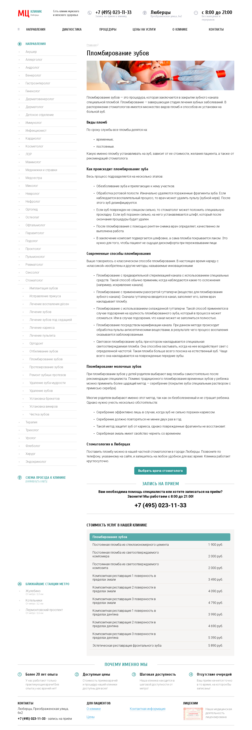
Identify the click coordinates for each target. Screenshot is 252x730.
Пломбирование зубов (46, 359)
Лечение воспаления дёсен (49, 304)
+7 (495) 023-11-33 (113, 12)
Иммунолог (34, 123)
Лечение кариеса (42, 328)
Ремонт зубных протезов (48, 375)
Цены (90, 717)
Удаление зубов (41, 391)
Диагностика (72, 29)
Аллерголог (34, 59)
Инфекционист (36, 130)
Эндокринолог (36, 462)
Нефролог (33, 201)
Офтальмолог (35, 225)
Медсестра (34, 178)
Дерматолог (35, 107)
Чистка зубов (39, 414)
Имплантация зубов (44, 288)
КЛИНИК (30, 14)
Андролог (33, 67)
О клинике (180, 29)
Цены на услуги (144, 29)
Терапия (31, 422)
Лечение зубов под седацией (51, 320)
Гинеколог (33, 91)
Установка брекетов (45, 398)
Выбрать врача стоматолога (160, 471)
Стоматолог (34, 280)
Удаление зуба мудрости (48, 383)
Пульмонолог (35, 257)
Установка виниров (44, 406)
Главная (92, 45)
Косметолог (35, 146)
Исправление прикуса (45, 296)
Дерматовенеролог (40, 99)
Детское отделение (40, 115)
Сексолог (33, 272)
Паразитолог (35, 233)
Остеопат (32, 217)
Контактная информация (147, 709)
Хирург (31, 454)
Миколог (32, 186)
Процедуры (107, 29)
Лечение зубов (40, 312)
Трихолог (32, 430)
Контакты (216, 29)
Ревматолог (34, 264)
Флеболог (33, 446)
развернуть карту (36, 481)
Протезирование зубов (46, 367)
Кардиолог (33, 138)
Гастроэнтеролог (38, 83)
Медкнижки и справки (41, 170)
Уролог (31, 438)
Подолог (32, 241)
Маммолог (33, 162)
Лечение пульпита (42, 335)
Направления (35, 29)
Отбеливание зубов (44, 351)
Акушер (31, 52)
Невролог (33, 194)
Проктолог (33, 249)
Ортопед (32, 209)
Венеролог (33, 75)
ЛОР (29, 154)
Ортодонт (36, 343)
